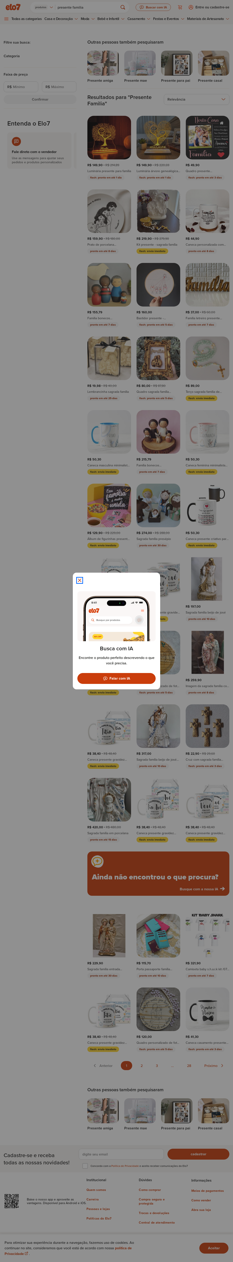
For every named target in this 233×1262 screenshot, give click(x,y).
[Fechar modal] (79, 580)
